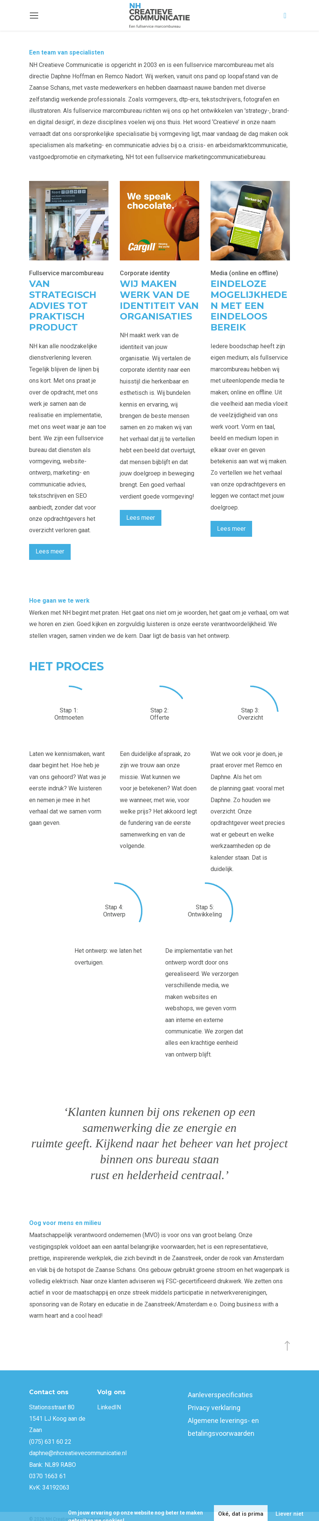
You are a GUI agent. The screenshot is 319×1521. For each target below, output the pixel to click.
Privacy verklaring (214, 1408)
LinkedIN (109, 1407)
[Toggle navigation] (34, 15)
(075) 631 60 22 (50, 1441)
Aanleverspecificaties (220, 1395)
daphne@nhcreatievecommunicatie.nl (78, 1453)
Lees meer (50, 551)
